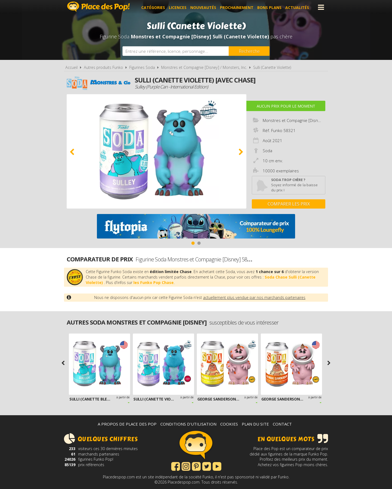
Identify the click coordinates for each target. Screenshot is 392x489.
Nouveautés (204, 7)
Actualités (298, 7)
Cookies (229, 424)
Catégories (154, 7)
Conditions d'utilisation (188, 424)
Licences (178, 7)
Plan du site (255, 424)
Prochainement (237, 7)
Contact (282, 424)
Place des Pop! (98, 6)
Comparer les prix (289, 204)
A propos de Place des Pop (127, 424)
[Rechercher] (249, 51)
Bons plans (270, 7)
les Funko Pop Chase (153, 282)
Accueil (71, 67)
